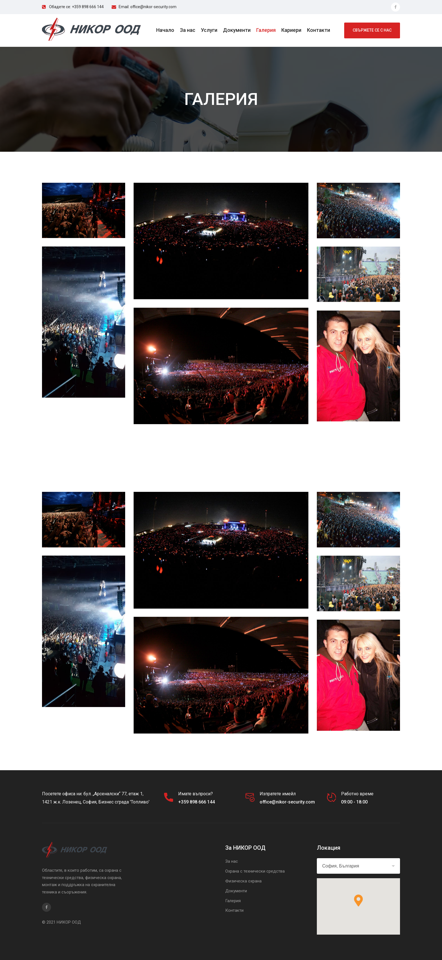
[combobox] (358, 866)
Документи (237, 30)
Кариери (291, 30)
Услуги (209, 30)
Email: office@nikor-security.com (147, 7)
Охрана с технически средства (255, 871)
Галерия (266, 30)
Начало (165, 30)
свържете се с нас (372, 30)
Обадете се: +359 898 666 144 (76, 7)
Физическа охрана (243, 881)
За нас (187, 30)
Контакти (318, 30)
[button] (358, 900)
